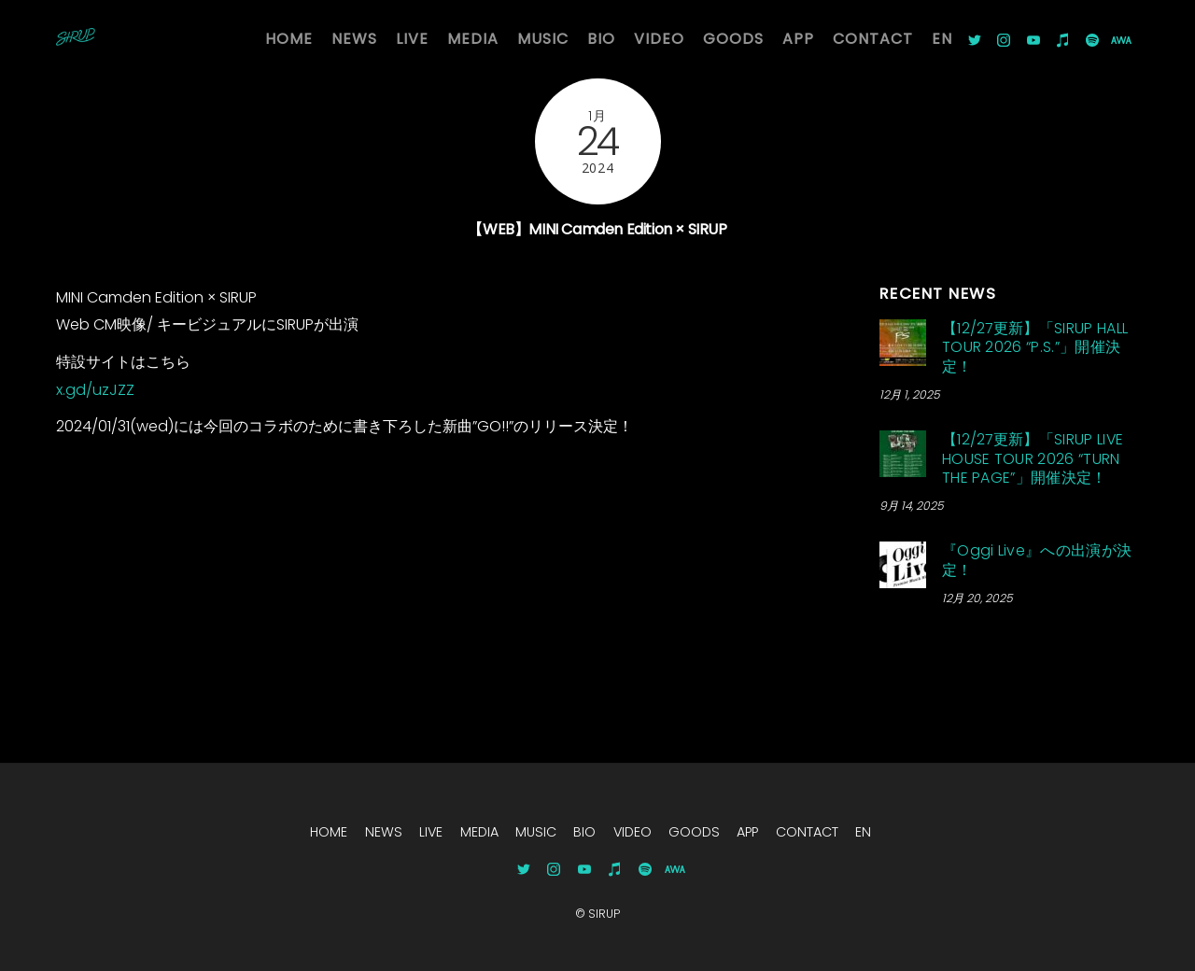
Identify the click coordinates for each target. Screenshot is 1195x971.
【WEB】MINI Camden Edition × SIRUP (597, 229)
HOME (289, 38)
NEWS (354, 38)
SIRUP (604, 914)
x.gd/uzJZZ (95, 390)
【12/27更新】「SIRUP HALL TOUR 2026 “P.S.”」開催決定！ (1035, 348)
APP (798, 38)
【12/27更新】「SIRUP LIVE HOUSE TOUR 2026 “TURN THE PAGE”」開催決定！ (1032, 459)
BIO (601, 38)
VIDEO (659, 38)
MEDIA (473, 38)
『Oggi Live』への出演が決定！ (1037, 561)
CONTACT (873, 38)
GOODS (733, 38)
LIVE (412, 38)
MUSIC (543, 38)
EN (942, 38)
